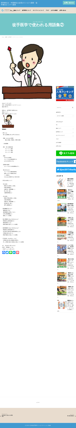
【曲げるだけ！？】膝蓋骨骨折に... (70, 191)
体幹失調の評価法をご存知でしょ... (70, 205)
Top (56, 124)
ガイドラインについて (65, 136)
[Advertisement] (65, 62)
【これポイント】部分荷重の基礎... (70, 233)
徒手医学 (38, 402)
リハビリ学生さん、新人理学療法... (70, 247)
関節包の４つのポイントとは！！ (70, 302)
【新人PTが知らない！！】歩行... (70, 260)
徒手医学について (65, 132)
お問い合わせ (69, 3)
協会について (65, 129)
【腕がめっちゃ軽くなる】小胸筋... (70, 274)
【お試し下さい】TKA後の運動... (70, 219)
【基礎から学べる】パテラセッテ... (70, 288)
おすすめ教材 (58, 142)
